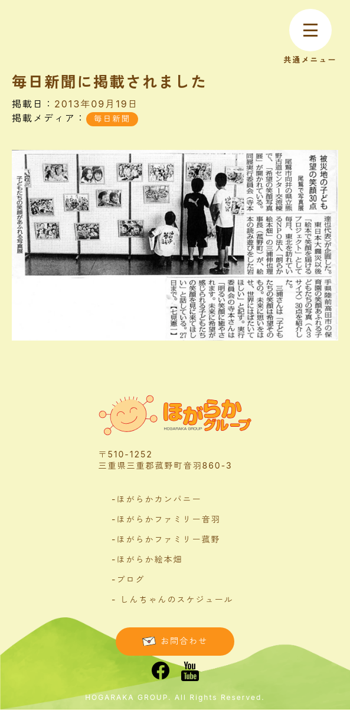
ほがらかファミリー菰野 (168, 539)
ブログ (130, 579)
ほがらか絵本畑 (149, 559)
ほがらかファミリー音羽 (168, 519)
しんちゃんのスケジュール (176, 599)
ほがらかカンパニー (158, 499)
